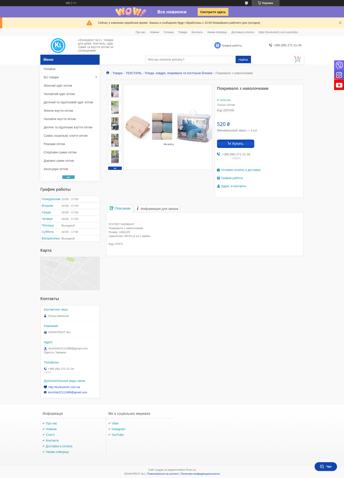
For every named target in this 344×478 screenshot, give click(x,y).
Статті (50, 435)
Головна (169, 32)
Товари (182, 32)
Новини (154, 32)
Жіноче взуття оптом (58, 110)
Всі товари (51, 77)
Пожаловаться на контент (163, 473)
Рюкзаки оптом (54, 144)
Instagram (118, 429)
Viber (115, 423)
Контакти (197, 32)
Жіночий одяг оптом (58, 85)
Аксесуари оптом (56, 169)
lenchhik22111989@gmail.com (67, 392)
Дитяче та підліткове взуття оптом (68, 127)
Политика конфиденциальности (200, 473)
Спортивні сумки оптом (60, 152)
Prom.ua (191, 469)
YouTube (118, 435)
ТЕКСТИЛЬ (134, 73)
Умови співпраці (217, 32)
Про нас (140, 32)
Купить (238, 144)
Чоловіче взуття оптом (60, 119)
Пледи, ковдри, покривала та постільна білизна (178, 73)
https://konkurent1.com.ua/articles (278, 32)
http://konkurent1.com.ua (64, 387)
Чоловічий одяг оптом (59, 94)
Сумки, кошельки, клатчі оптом (66, 135)
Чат (326, 467)
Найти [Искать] (243, 59)
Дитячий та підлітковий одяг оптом (68, 102)
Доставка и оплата (242, 32)
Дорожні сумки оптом (59, 160)
